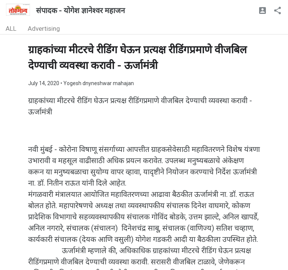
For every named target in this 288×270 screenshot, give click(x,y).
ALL (11, 28)
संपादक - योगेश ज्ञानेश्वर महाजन (80, 10)
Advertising (44, 28)
